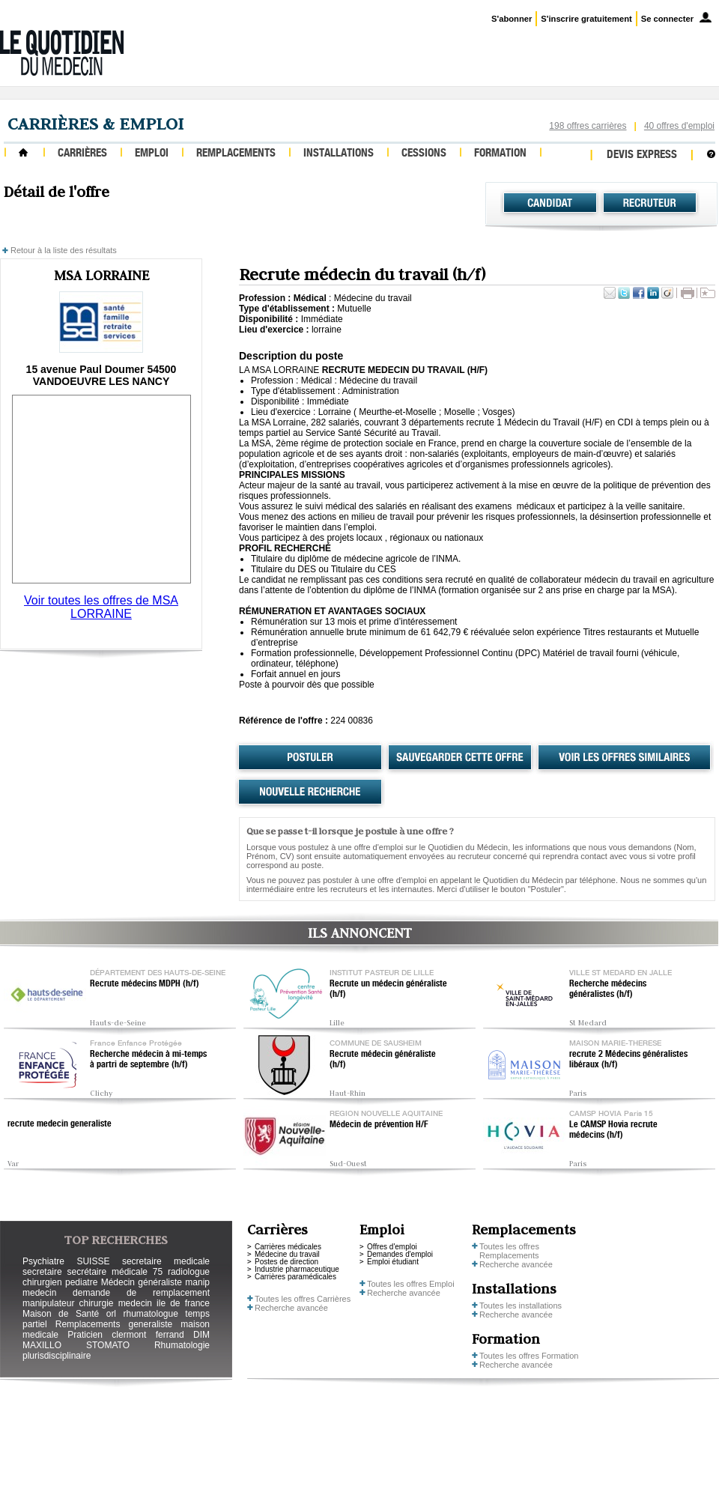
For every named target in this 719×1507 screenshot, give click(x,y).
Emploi (152, 154)
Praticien (85, 1334)
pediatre (81, 1282)
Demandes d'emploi (400, 1254)
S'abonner (511, 18)
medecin (39, 1293)
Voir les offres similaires (624, 758)
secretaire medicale (166, 1261)
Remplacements (236, 154)
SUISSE (92, 1261)
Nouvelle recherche (310, 792)
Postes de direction (286, 1262)
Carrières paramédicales (295, 1277)
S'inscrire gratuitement (586, 18)
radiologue (189, 1272)
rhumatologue (150, 1314)
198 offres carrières (587, 126)
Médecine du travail (287, 1254)
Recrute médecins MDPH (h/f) (144, 984)
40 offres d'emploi (679, 126)
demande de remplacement (141, 1293)
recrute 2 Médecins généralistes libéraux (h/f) (628, 1060)
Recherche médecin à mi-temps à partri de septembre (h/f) (148, 1060)
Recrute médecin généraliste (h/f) (383, 1060)
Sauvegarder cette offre (460, 758)
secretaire (42, 1272)
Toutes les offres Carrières (303, 1298)
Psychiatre (43, 1261)
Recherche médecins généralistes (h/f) (607, 989)
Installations (338, 154)
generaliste (151, 1324)
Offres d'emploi (392, 1247)
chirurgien (42, 1282)
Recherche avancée (291, 1307)
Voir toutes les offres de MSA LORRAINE (101, 607)
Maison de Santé (60, 1314)
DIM (201, 1334)
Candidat (550, 203)
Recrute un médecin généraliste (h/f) (388, 989)
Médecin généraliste (141, 1282)
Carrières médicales (288, 1247)
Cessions (423, 154)
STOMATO (108, 1345)
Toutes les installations (520, 1305)
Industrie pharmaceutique (297, 1269)
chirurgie (96, 1303)
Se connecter (667, 18)
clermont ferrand (147, 1334)
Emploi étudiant (393, 1262)
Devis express (642, 155)
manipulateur (48, 1303)
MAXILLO (41, 1345)
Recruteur (650, 203)
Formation (500, 154)
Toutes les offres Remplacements (509, 1251)
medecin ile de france (164, 1303)
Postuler (310, 758)
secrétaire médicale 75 (115, 1272)
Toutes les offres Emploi (411, 1283)
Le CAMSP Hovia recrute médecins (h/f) (613, 1130)
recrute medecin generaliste (59, 1124)
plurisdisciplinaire (56, 1355)
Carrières (82, 154)
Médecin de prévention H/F (379, 1125)
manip (197, 1282)
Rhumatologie (182, 1345)
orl (111, 1314)
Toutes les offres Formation (528, 1355)
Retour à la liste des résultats (63, 250)
